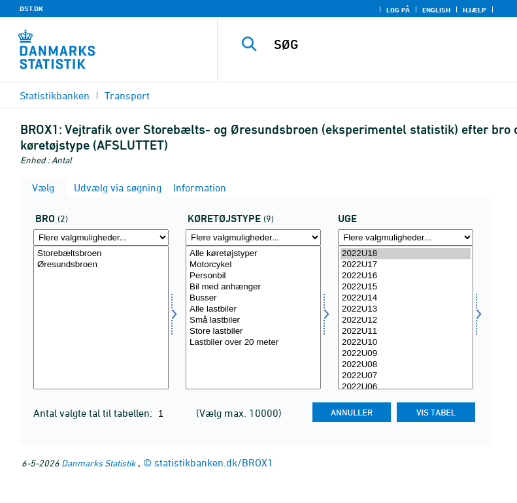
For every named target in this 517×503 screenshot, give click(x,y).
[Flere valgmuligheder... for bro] (101, 237)
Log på (398, 9)
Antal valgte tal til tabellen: (94, 413)
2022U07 (406, 375)
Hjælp (474, 9)
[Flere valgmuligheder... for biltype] (253, 237)
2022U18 (406, 253)
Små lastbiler (253, 320)
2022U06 (406, 387)
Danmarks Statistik (98, 462)
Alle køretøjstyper (253, 253)
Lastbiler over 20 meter (253, 342)
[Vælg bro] (101, 317)
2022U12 (406, 320)
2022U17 (406, 264)
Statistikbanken (55, 95)
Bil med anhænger (253, 287)
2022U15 (406, 287)
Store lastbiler (253, 331)
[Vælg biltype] (253, 317)
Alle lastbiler (253, 309)
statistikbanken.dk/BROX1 (213, 462)
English (436, 9)
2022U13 (406, 309)
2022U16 (406, 276)
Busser (253, 298)
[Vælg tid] (405, 317)
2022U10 (406, 342)
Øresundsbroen (101, 264)
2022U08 (406, 364)
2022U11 (406, 331)
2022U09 (406, 353)
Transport (127, 95)
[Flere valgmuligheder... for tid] (405, 237)
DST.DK (31, 8)
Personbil (253, 276)
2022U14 (406, 298)
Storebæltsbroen (101, 253)
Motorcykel (253, 264)
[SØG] (387, 44)
